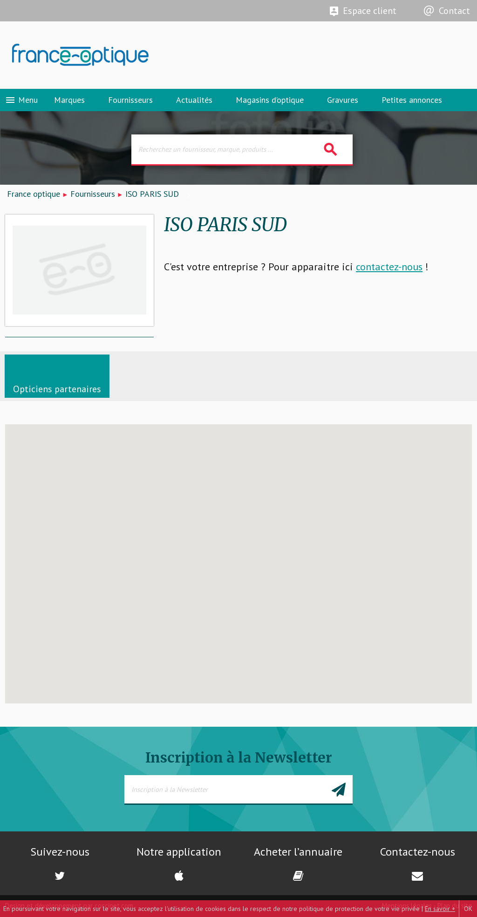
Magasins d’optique (270, 99)
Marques (69, 99)
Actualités (194, 99)
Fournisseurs (130, 99)
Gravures (342, 99)
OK (468, 908)
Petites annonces (412, 99)
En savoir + (440, 908)
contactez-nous (389, 266)
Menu (21, 100)
